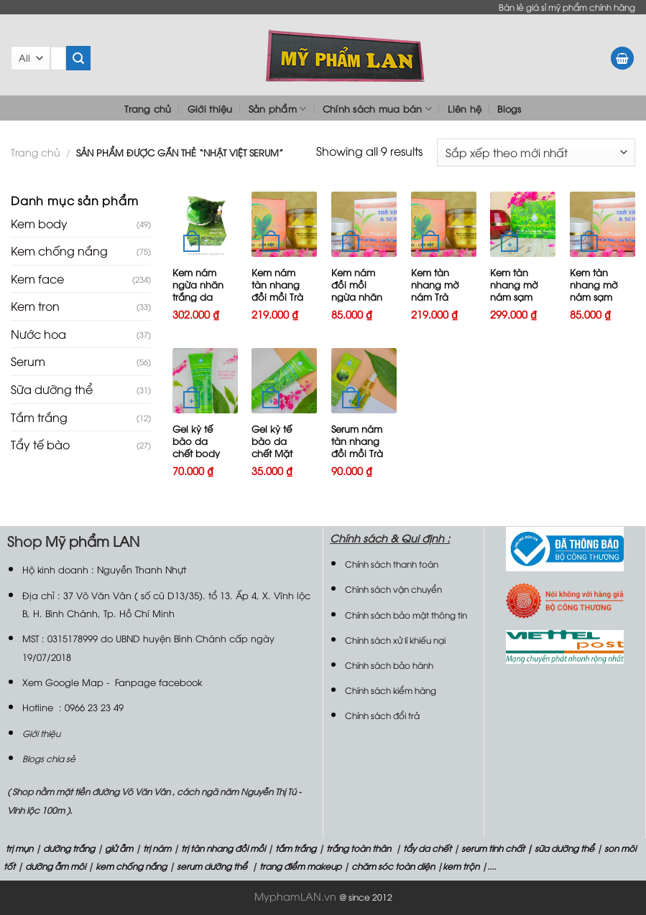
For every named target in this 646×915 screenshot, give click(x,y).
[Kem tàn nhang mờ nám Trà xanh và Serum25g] (443, 224)
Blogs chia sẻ (48, 758)
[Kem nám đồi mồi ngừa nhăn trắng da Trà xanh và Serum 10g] (364, 224)
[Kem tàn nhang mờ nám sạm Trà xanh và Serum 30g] (522, 224)
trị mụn (19, 848)
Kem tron (35, 306)
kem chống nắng (130, 866)
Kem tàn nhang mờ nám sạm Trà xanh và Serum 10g (596, 296)
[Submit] (78, 58)
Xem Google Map (62, 681)
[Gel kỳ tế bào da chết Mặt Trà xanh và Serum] (284, 380)
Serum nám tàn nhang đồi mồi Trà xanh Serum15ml (357, 453)
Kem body (39, 223)
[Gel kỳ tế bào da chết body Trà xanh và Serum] (205, 380)
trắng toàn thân (358, 848)
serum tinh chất (493, 848)
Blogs (509, 109)
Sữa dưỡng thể (52, 389)
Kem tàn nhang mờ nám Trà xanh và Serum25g (435, 296)
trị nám (157, 848)
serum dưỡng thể (213, 866)
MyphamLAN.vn (295, 896)
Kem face (37, 278)
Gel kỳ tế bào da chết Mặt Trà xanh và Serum (278, 453)
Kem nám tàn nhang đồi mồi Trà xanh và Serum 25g (277, 296)
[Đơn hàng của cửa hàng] (536, 152)
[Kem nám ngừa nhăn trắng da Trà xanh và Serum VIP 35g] (205, 224)
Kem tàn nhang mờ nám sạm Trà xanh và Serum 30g (516, 296)
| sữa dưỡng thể (561, 848)
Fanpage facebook (158, 681)
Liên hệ (464, 109)
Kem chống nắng (59, 250)
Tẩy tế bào (40, 444)
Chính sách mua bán (377, 109)
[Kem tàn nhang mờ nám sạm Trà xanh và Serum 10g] (602, 224)
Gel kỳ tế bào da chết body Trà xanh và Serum (199, 453)
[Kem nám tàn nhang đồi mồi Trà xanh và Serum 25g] (284, 224)
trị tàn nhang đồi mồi (223, 848)
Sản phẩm (278, 109)
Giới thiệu (210, 109)
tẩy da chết (427, 848)
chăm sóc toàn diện (392, 866)
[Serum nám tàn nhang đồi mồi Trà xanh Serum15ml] (364, 380)
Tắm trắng (39, 417)
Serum (28, 361)
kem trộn (461, 866)
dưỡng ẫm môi (54, 866)
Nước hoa (38, 334)
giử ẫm (118, 848)
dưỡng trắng (69, 848)
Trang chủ (147, 109)
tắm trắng (295, 848)
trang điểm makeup (299, 866)
